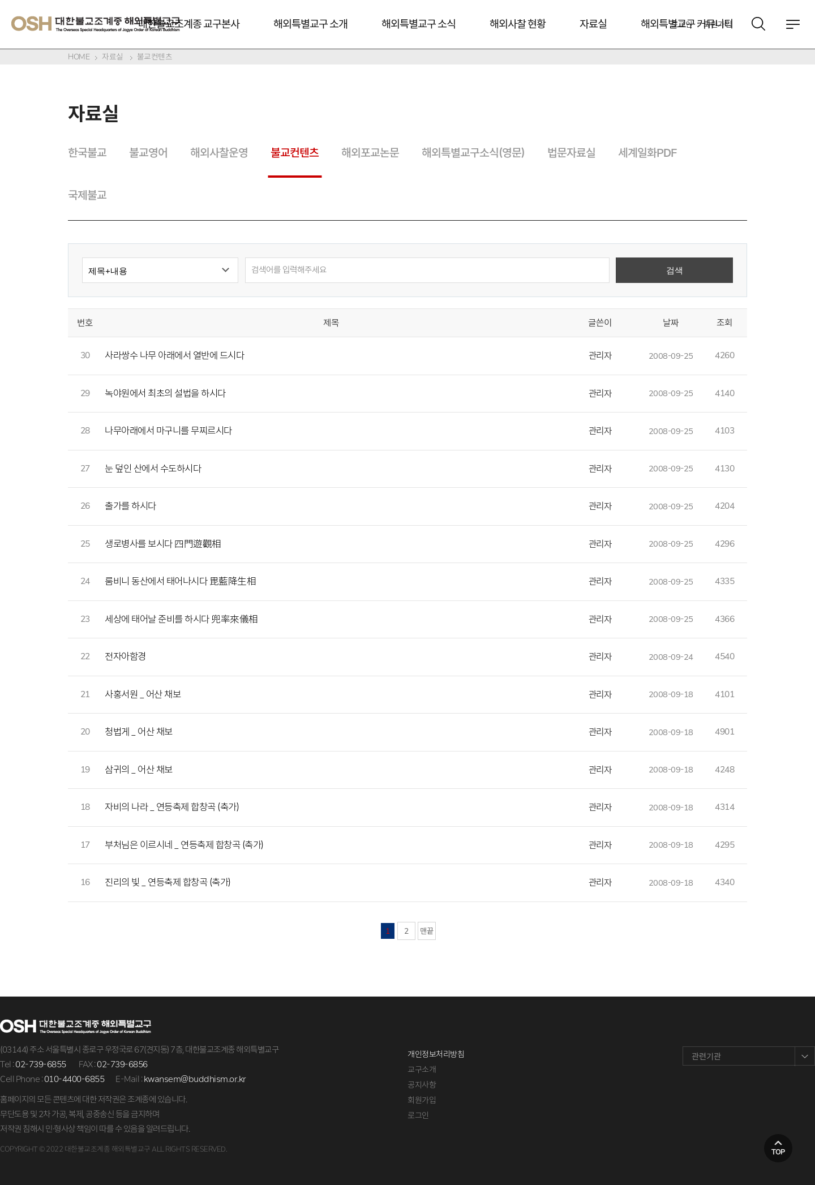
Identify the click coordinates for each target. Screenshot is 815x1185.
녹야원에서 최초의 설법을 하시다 (165, 393)
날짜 (671, 323)
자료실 (593, 24)
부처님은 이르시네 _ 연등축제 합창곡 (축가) (184, 845)
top (778, 1152)
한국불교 (87, 152)
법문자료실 (571, 152)
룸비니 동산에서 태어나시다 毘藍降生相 (180, 581)
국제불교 (87, 195)
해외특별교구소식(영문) (473, 152)
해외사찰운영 (219, 152)
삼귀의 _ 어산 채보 (139, 769)
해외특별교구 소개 (310, 24)
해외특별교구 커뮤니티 (687, 24)
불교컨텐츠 (155, 56)
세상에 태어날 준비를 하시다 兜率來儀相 (181, 619)
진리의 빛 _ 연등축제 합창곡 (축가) (168, 882)
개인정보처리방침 (436, 1054)
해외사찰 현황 (518, 24)
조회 (724, 323)
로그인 (418, 1115)
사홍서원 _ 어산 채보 (143, 694)
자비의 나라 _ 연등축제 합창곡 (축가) (172, 807)
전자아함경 (125, 656)
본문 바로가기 (0, 0)
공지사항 (422, 1084)
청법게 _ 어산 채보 (139, 731)
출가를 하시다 (130, 506)
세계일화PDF (647, 152)
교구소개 (422, 1069)
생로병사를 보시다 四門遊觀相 (163, 544)
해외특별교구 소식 (418, 24)
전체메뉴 (793, 24)
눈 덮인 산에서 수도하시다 (153, 468)
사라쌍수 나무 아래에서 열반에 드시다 (174, 355)
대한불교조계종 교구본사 (188, 24)
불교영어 (148, 152)
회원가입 (422, 1100)
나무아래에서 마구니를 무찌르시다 (168, 430)
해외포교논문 (370, 152)
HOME (78, 56)
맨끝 (427, 931)
